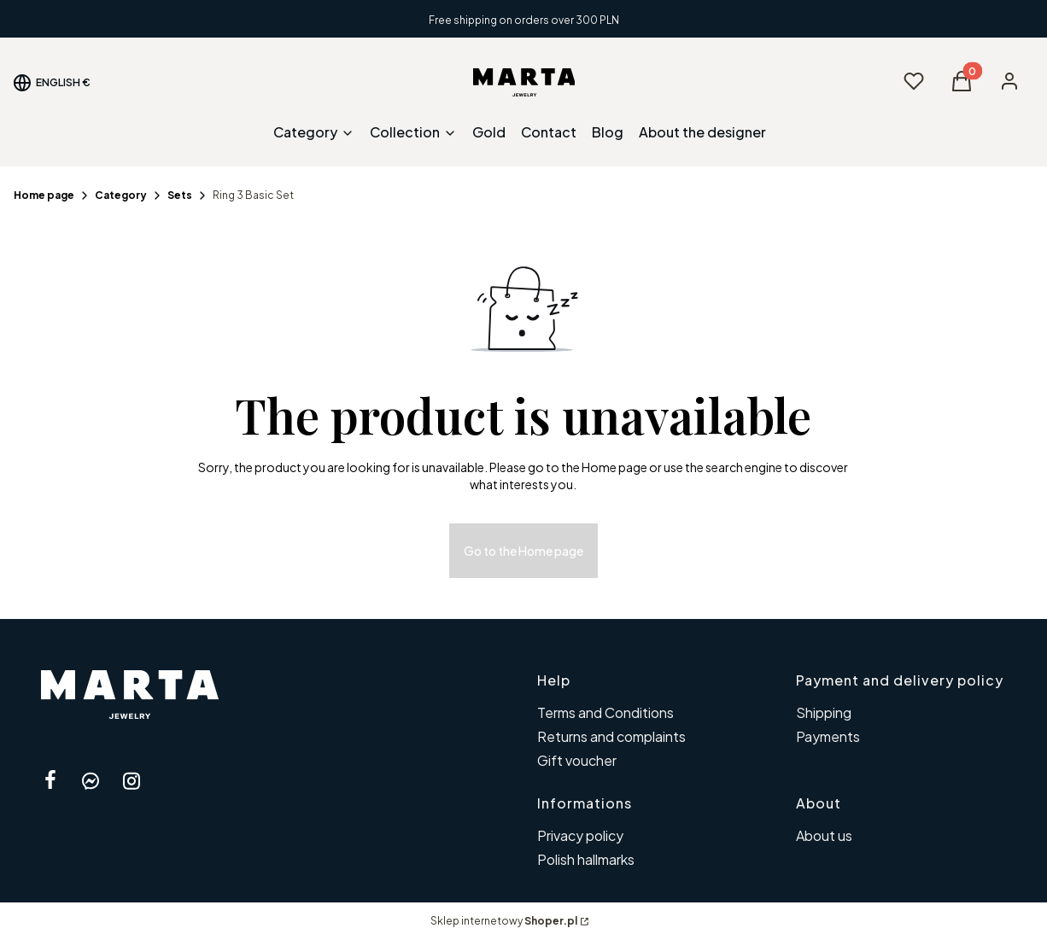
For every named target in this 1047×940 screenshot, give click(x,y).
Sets (179, 195)
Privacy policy (580, 835)
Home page (44, 195)
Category (121, 195)
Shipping (823, 712)
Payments (828, 736)
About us (824, 835)
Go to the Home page (523, 550)
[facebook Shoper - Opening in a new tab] (50, 780)
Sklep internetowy (503, 920)
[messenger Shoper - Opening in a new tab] (90, 780)
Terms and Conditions (605, 712)
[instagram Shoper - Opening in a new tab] (131, 780)
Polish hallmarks (586, 859)
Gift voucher (577, 760)
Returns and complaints (611, 736)
